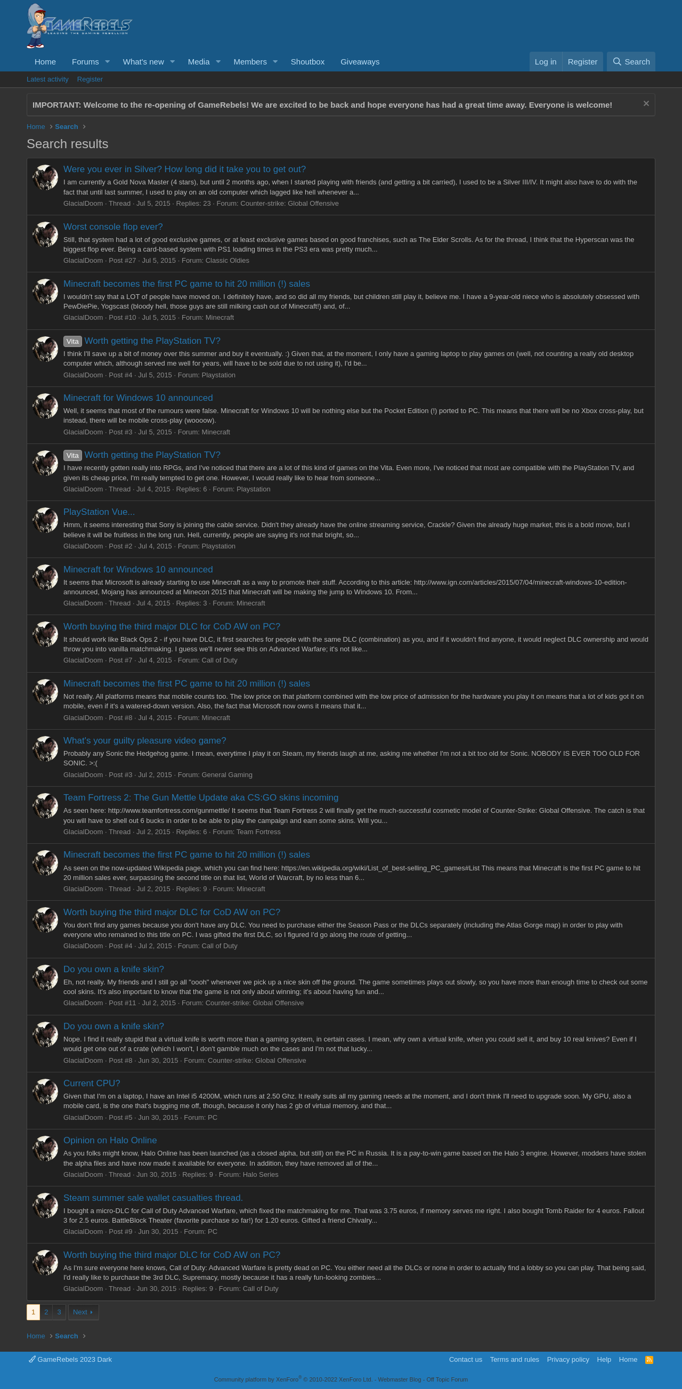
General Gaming (227, 775)
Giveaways (359, 61)
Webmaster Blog (399, 1379)
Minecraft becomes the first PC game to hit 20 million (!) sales (186, 284)
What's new (143, 61)
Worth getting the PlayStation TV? (142, 341)
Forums (85, 61)
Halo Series (261, 1174)
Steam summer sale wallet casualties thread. (153, 1198)
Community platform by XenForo (293, 1379)
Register (90, 79)
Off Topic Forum (447, 1379)
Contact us (465, 1359)
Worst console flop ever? (113, 227)
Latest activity (48, 79)
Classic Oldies (227, 260)
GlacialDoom (83, 203)
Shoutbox (307, 61)
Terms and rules (514, 1359)
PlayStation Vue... (99, 512)
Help (604, 1359)
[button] (107, 61)
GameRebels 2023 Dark (70, 1359)
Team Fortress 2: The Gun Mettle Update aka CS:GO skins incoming (201, 798)
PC (212, 1117)
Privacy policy (568, 1359)
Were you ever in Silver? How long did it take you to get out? (184, 169)
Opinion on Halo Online (110, 1140)
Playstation (219, 375)
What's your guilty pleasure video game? (144, 741)
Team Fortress (259, 832)
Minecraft (220, 317)
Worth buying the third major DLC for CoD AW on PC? (171, 626)
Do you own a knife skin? (113, 969)
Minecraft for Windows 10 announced (138, 398)
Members (250, 61)
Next (80, 1312)
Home (45, 61)
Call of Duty (220, 660)
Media (199, 61)
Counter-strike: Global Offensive (289, 203)
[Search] (631, 61)
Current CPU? (91, 1083)
